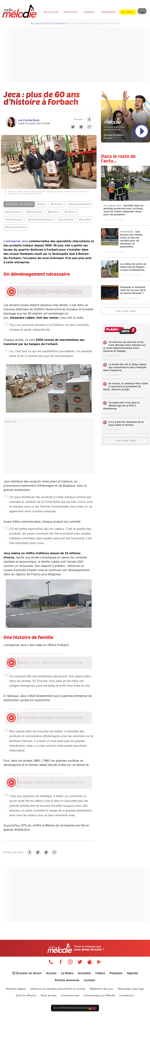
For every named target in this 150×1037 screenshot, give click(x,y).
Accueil (35, 23)
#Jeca (41, 204)
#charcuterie (13, 212)
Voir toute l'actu (126, 440)
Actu (46, 23)
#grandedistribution (40, 219)
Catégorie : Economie (19, 204)
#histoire (53, 212)
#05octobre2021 (15, 227)
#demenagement (80, 204)
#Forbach (57, 204)
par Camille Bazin (29, 120)
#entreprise (34, 212)
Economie (58, 23)
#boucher (85, 219)
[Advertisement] (78, 55)
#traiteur (70, 212)
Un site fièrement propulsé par (75, 1009)
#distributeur (13, 219)
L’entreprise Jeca (16, 241)
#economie (66, 219)
